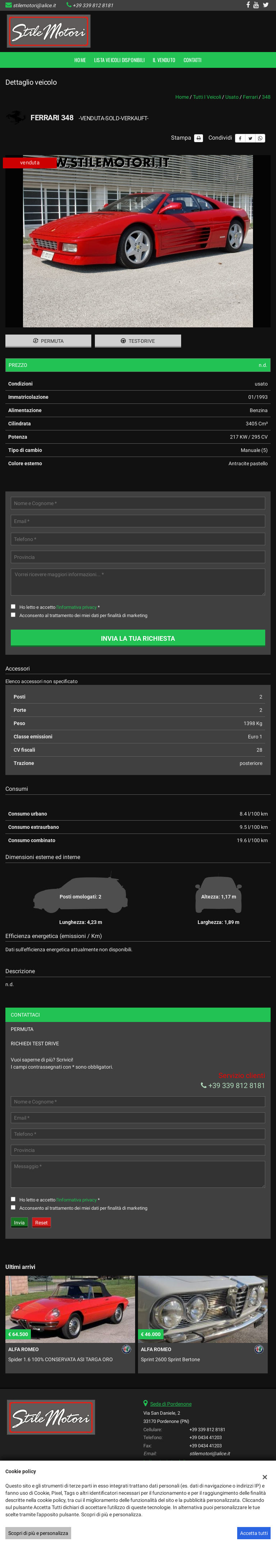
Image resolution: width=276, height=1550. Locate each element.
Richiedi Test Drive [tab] (35, 1043)
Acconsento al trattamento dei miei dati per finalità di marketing (83, 615)
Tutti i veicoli (207, 97)
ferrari (250, 97)
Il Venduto (164, 60)
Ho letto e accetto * (59, 607)
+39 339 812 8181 (93, 5)
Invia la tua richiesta (138, 638)
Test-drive (138, 341)
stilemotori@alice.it (34, 5)
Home (80, 60)
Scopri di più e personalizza (38, 1533)
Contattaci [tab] (25, 1015)
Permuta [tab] (22, 1029)
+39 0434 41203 (205, 1437)
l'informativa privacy (76, 607)
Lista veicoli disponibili (119, 60)
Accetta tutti (254, 1533)
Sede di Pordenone (171, 1404)
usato (232, 97)
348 (266, 97)
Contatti (193, 60)
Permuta (48, 341)
